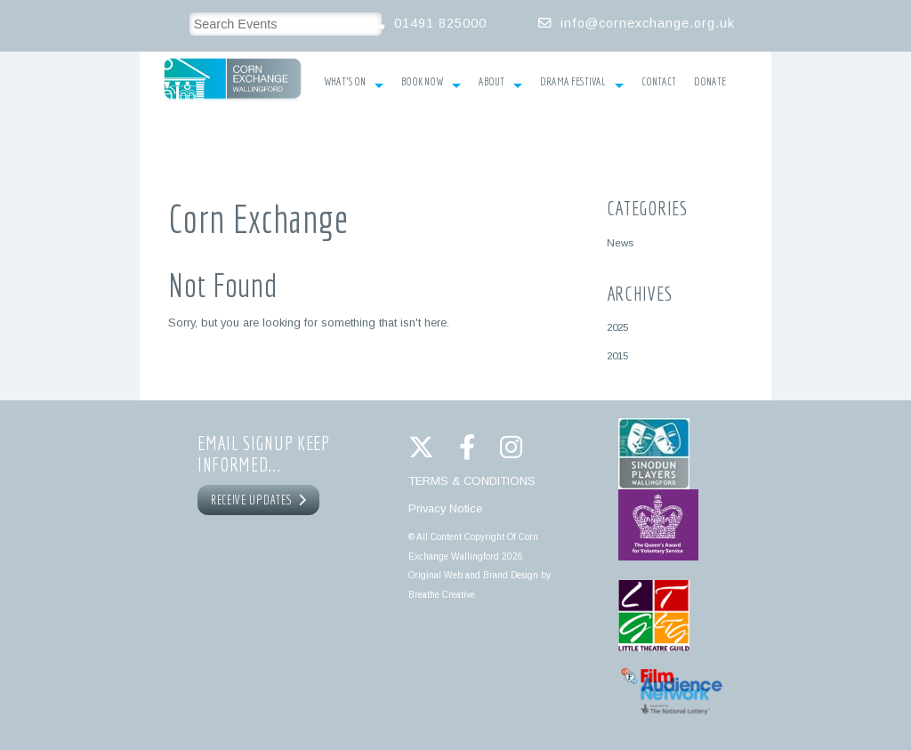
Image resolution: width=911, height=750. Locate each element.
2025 (617, 327)
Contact (658, 82)
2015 (617, 355)
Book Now (431, 84)
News (620, 242)
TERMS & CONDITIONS (472, 481)
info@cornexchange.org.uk (647, 23)
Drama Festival (582, 84)
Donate (710, 82)
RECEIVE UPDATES (259, 500)
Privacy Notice (445, 508)
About (500, 84)
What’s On (353, 84)
